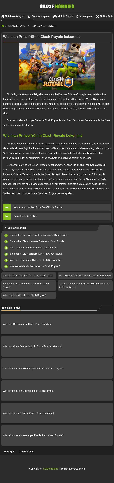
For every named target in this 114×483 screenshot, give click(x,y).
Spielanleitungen (44, 26)
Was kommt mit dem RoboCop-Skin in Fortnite (38, 207)
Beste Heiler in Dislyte (25, 216)
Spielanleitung (15, 26)
